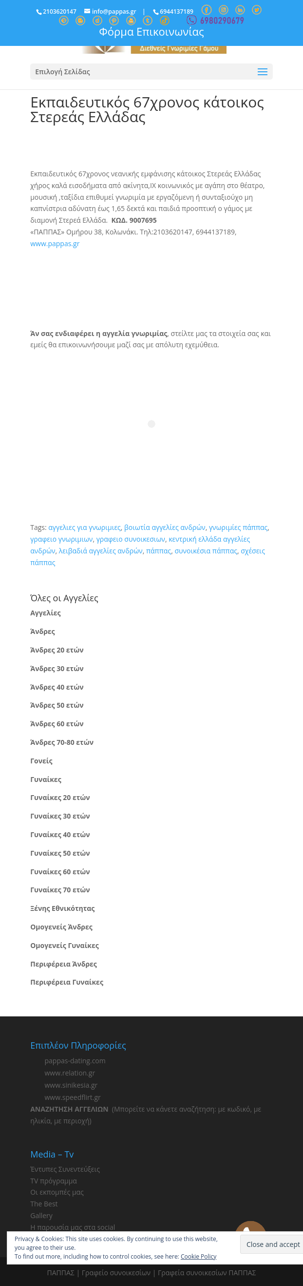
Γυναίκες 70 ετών (60, 889)
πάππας (158, 550)
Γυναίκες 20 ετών (60, 797)
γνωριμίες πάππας (238, 527)
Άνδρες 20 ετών (56, 649)
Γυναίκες (45, 779)
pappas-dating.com (74, 1060)
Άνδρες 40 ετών (56, 687)
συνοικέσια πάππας (205, 550)
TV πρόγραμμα (53, 1180)
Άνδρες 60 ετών (56, 723)
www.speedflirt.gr (72, 1097)
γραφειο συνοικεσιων (130, 539)
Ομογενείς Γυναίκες (64, 945)
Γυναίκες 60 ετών (60, 871)
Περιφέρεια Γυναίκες (66, 982)
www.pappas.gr (54, 243)
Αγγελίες (45, 612)
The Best (43, 1203)
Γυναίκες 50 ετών (60, 853)
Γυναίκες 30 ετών (60, 816)
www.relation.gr (69, 1072)
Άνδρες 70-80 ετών (62, 742)
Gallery (41, 1215)
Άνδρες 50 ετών (56, 705)
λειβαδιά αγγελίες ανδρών (101, 550)
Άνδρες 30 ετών (56, 668)
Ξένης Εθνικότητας (62, 908)
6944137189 (176, 11)
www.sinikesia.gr (70, 1085)
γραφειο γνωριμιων (61, 539)
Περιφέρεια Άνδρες (63, 964)
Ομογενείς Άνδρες (61, 926)
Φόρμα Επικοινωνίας (151, 31)
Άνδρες (42, 631)
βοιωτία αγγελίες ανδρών (165, 527)
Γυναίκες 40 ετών (60, 834)
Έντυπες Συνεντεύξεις (65, 1169)
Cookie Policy (198, 1256)
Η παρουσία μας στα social (72, 1227)
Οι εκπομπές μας (57, 1192)
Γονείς (41, 760)
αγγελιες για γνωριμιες (84, 527)
